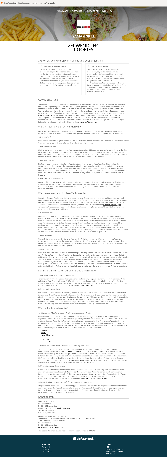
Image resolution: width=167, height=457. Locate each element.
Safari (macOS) (46, 341)
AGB (107, 447)
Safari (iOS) (45, 339)
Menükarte (62, 11)
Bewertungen (76, 11)
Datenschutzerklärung (47, 115)
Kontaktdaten (92, 11)
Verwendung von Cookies (115, 451)
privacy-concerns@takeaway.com (86, 122)
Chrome (44, 330)
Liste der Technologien (112, 205)
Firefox (43, 333)
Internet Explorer (47, 335)
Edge (42, 337)
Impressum (107, 11)
